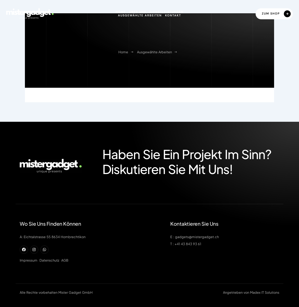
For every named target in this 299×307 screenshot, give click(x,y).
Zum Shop (276, 13)
